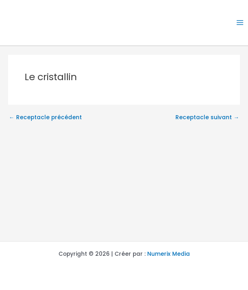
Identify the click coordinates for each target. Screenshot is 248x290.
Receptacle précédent (45, 117)
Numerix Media (168, 254)
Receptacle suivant (207, 117)
